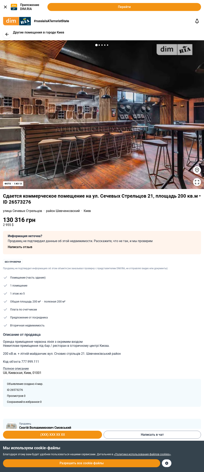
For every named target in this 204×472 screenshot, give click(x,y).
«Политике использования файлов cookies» (142, 454)
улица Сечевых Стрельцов (23, 211)
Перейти (124, 7)
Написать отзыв (20, 247)
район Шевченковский (63, 211)
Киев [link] (87, 211)
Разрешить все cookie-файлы (82, 463)
